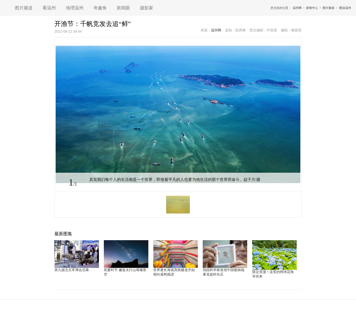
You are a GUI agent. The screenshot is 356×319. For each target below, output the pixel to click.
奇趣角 (100, 7)
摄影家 (146, 7)
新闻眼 (123, 7)
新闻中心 (312, 8)
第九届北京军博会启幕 (71, 270)
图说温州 (345, 8)
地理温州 (75, 7)
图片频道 (24, 7)
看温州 (49, 7)
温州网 (297, 8)
